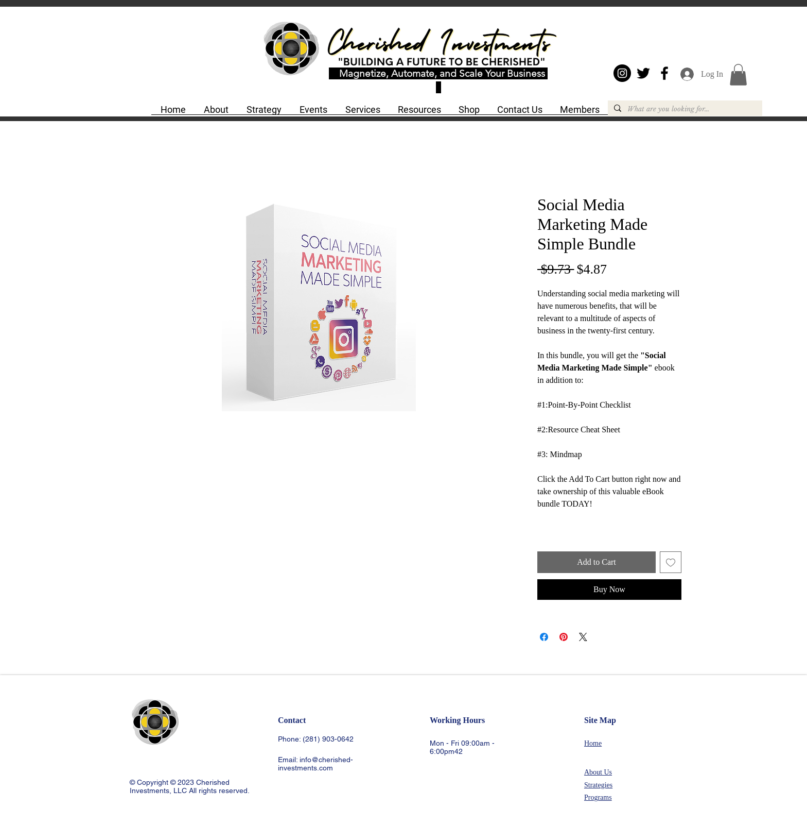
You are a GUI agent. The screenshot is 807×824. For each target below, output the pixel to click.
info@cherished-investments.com (315, 763)
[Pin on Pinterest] (563, 637)
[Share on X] (583, 637)
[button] (216, 113)
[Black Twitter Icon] (643, 73)
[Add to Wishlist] (670, 562)
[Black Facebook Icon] (664, 73)
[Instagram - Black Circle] (622, 73)
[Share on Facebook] (544, 637)
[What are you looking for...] (684, 109)
